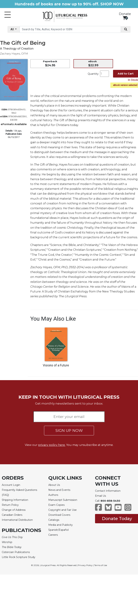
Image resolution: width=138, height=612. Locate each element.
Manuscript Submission (62, 500)
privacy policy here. (51, 445)
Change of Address (13, 509)
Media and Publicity (60, 524)
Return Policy (10, 504)
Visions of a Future (56, 365)
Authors (53, 495)
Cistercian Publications (16, 552)
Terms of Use (100, 565)
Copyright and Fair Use (62, 509)
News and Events (59, 490)
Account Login (11, 485)
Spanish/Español (58, 529)
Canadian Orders (12, 514)
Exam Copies (56, 504)
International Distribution (17, 519)
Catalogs (53, 519)
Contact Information (108, 490)
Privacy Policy (85, 565)
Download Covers (59, 514)
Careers (53, 534)
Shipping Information (15, 500)
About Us (54, 485)
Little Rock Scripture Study (18, 557)
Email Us (100, 495)
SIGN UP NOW (69, 430)
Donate (125, 14)
